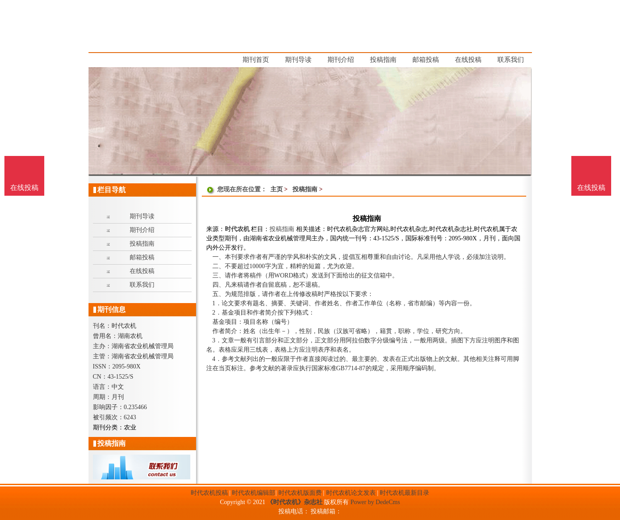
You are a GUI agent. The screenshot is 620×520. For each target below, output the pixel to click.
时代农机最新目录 (404, 493)
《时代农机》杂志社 (295, 502)
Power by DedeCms (375, 502)
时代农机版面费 (300, 493)
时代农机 (237, 229)
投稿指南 (305, 189)
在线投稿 (591, 187)
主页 (276, 189)
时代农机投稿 (209, 493)
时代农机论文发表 (351, 493)
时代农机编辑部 (253, 493)
